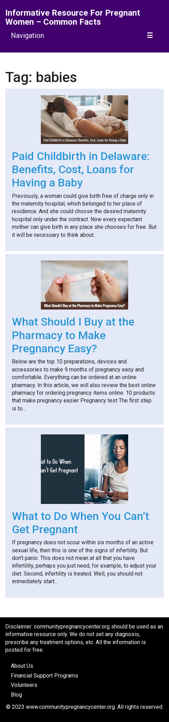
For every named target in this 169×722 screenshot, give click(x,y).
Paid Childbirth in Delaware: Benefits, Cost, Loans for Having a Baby (81, 170)
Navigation (27, 35)
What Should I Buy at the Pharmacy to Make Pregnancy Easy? (73, 335)
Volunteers (24, 685)
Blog (16, 694)
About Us (22, 666)
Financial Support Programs (44, 675)
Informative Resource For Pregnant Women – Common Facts (72, 17)
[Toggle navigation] (150, 35)
